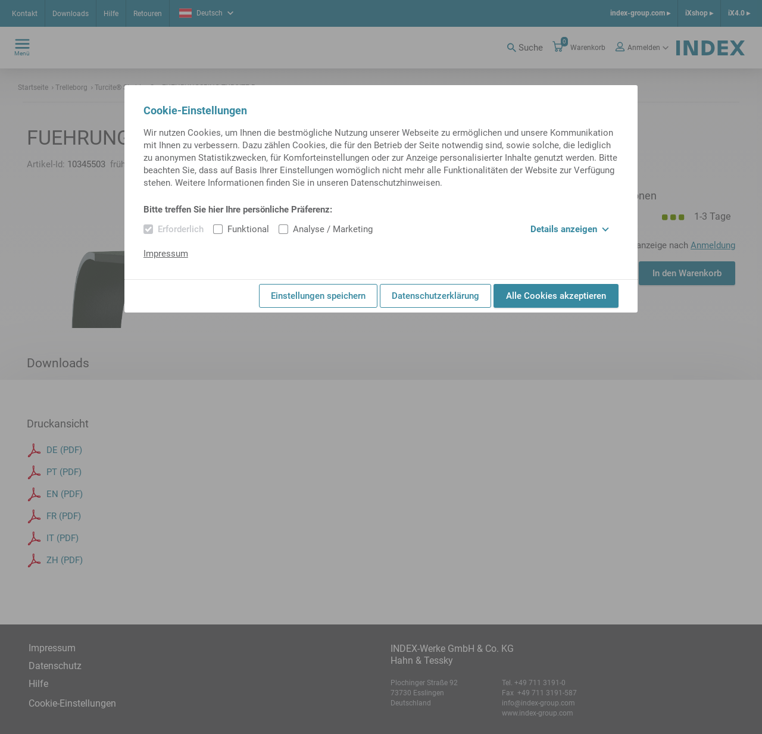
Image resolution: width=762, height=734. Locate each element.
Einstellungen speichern (318, 296)
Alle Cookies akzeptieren (556, 296)
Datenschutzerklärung (435, 296)
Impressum (165, 253)
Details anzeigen (569, 229)
